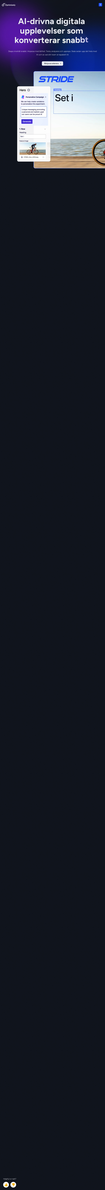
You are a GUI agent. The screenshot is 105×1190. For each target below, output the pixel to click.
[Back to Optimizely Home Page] (8, 5)
